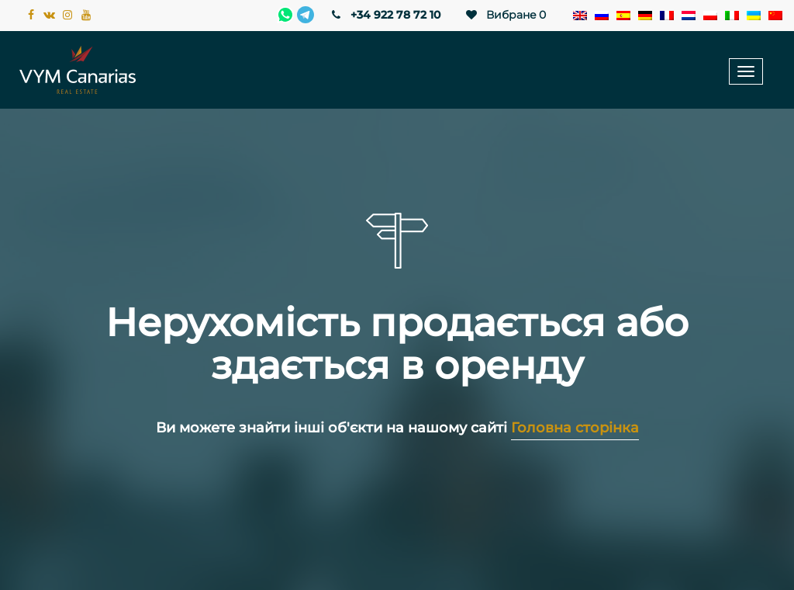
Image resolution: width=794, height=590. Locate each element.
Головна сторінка (575, 427)
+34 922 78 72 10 (385, 15)
